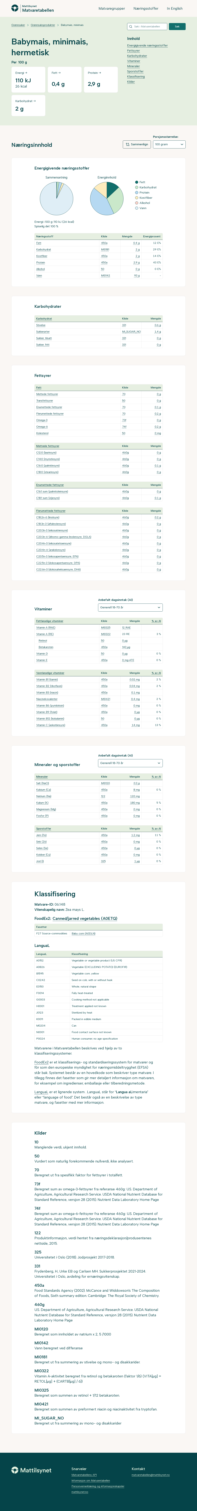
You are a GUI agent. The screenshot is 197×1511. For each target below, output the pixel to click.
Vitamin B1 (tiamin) (47, 679)
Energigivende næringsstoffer (147, 45)
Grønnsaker (18, 25)
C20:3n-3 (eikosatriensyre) (52, 530)
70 (123, 394)
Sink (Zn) (41, 841)
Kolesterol (42, 433)
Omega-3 (41, 420)
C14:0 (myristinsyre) (48, 459)
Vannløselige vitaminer (50, 673)
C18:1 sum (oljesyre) (48, 497)
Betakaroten (46, 647)
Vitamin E (41, 660)
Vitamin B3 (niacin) (47, 692)
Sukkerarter (43, 331)
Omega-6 (42, 426)
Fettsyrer (133, 50)
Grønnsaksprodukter (43, 25)
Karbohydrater (137, 56)
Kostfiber (41, 256)
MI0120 (105, 783)
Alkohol (40, 269)
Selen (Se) (42, 848)
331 (124, 325)
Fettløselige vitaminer (49, 621)
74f (124, 426)
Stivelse (40, 325)
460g (125, 452)
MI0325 (105, 627)
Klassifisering (136, 76)
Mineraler (133, 66)
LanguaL (41, 1092)
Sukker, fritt (42, 344)
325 (103, 861)
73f (124, 420)
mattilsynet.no (80, 1491)
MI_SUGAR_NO (131, 331)
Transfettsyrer (44, 400)
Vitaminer (133, 61)
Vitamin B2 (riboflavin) (49, 686)
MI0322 (106, 634)
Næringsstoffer (146, 8)
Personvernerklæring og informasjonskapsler (98, 1486)
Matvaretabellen (38, 10)
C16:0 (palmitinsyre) (48, 465)
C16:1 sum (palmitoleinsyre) (52, 491)
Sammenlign (137, 144)
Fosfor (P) (42, 815)
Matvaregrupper (112, 8)
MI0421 (105, 699)
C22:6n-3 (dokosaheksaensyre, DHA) (58, 569)
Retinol (43, 640)
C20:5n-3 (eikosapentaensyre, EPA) (57, 556)
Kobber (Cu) (43, 854)
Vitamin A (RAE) (45, 627)
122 (103, 796)
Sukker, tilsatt (44, 338)
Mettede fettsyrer (47, 394)
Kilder (131, 81)
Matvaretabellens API (84, 1474)
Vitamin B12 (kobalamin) (50, 718)
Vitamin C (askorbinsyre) (50, 725)
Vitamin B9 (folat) (46, 712)
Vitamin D (42, 653)
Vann (39, 275)
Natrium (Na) (43, 796)
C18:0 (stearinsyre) (47, 472)
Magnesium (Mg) (46, 809)
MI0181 (105, 249)
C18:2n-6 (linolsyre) (47, 517)
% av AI (156, 621)
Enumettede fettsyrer (49, 407)
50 (102, 269)
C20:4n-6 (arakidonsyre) (50, 549)
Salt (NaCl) (42, 783)
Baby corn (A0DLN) (83, 933)
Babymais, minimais (72, 25)
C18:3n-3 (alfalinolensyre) (51, 523)
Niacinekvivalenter (46, 699)
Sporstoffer (135, 71)
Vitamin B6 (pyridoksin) (50, 705)
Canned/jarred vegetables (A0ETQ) (85, 918)
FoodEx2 (41, 1062)
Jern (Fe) (41, 835)
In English (174, 8)
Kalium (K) (42, 802)
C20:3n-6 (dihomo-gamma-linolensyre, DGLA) (63, 536)
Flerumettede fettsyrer (50, 413)
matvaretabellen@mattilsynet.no (151, 1474)
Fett (38, 242)
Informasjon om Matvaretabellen (91, 1480)
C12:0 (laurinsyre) (46, 452)
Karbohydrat (43, 249)
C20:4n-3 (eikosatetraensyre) (53, 543)
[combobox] (147, 26)
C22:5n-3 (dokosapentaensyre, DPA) (58, 562)
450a (104, 242)
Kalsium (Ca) (43, 789)
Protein (40, 262)
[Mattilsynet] (31, 1470)
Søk (177, 26)
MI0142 (105, 275)
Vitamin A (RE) (45, 634)
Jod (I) (40, 861)
